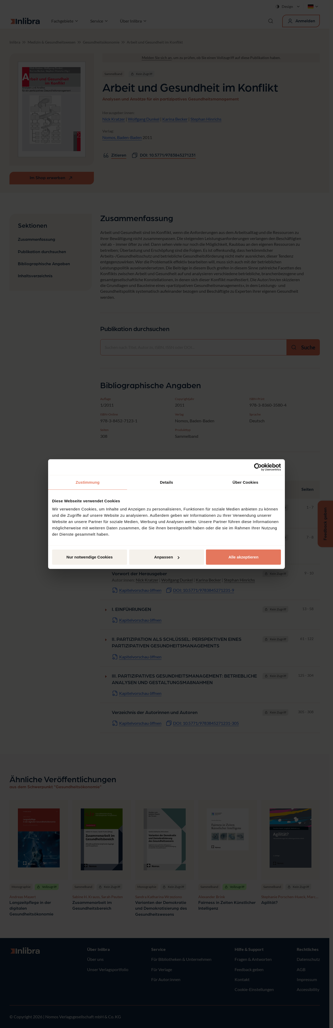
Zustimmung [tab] (88, 482)
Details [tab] (166, 482)
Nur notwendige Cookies (90, 557)
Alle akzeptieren (243, 557)
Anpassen (166, 557)
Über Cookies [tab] (245, 482)
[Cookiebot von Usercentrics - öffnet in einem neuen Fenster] (258, 467)
